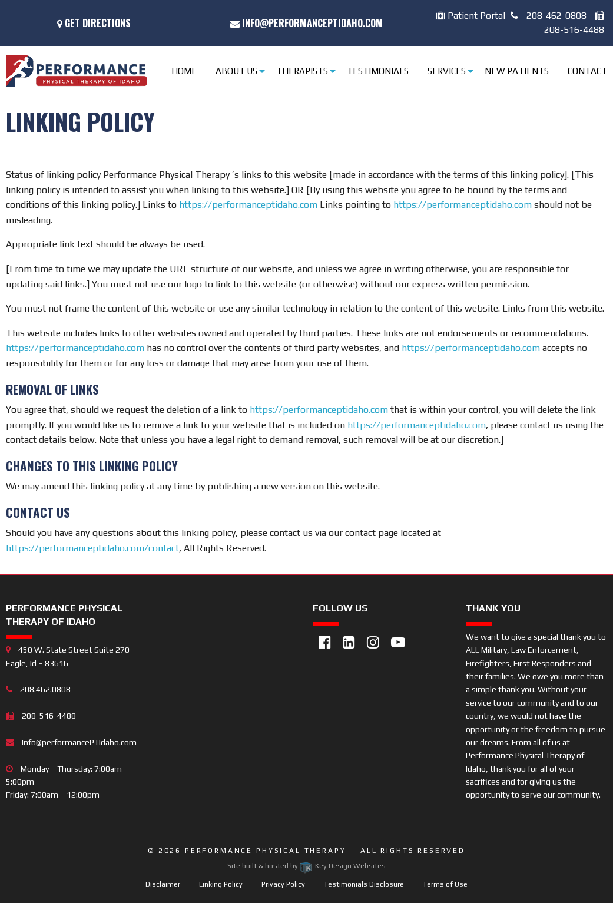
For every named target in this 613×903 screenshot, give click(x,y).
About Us (236, 71)
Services (447, 71)
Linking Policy (221, 884)
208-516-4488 (41, 715)
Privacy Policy (283, 884)
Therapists (302, 71)
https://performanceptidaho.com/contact (92, 548)
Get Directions (94, 23)
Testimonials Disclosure (364, 884)
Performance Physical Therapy (267, 850)
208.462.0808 (38, 689)
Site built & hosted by (306, 866)
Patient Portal (470, 15)
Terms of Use (445, 884)
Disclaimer (162, 884)
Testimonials (378, 71)
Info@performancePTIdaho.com (306, 23)
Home (184, 71)
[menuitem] (186, 71)
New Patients (517, 71)
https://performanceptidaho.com (248, 204)
